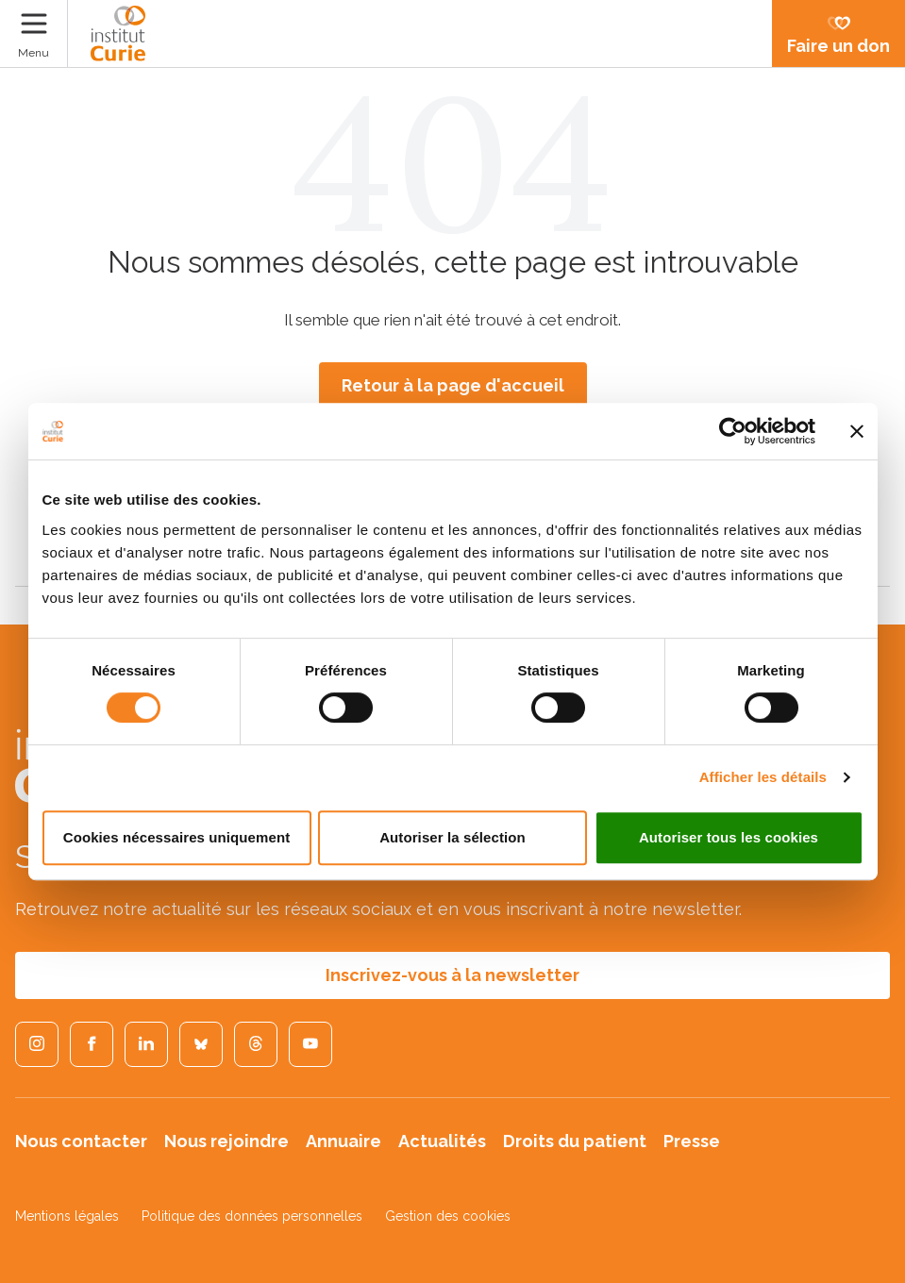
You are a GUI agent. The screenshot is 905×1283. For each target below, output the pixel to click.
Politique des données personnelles (252, 1216)
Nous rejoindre (226, 1141)
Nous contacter (81, 1141)
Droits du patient (574, 1141)
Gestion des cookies (448, 1216)
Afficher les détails (763, 777)
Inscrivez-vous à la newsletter (452, 975)
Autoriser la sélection (452, 837)
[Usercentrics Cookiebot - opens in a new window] (732, 431)
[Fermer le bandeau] (856, 431)
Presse (691, 1141)
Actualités (442, 1141)
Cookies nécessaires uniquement (177, 837)
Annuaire (343, 1141)
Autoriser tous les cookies (728, 837)
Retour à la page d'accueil (453, 385)
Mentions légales (67, 1216)
